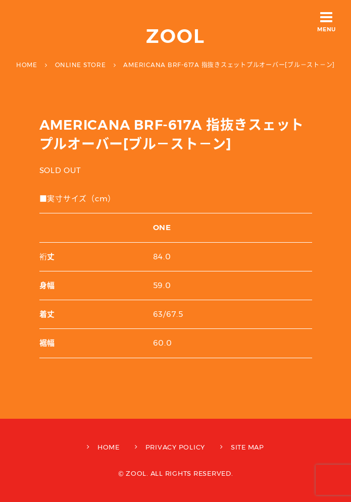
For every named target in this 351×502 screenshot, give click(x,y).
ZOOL (175, 36)
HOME (108, 447)
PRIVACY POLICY (175, 447)
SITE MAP (247, 447)
